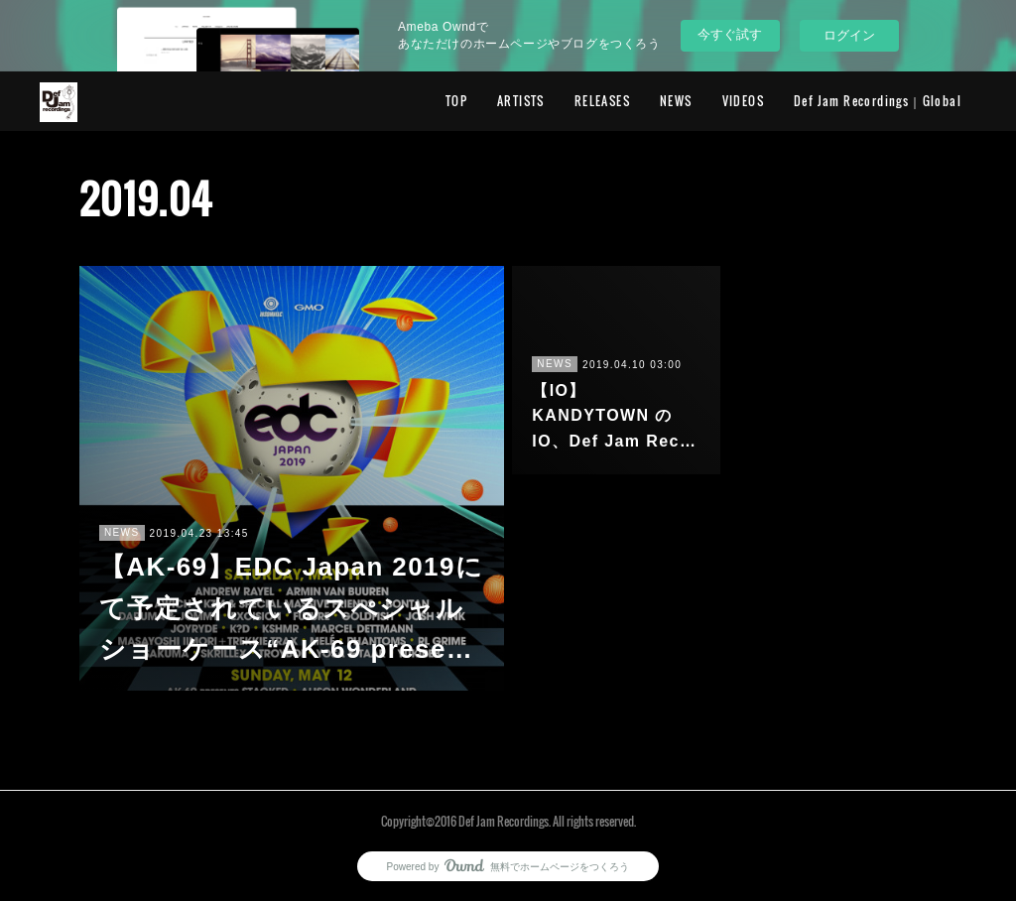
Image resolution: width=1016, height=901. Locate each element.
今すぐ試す (730, 34)
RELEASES (602, 100)
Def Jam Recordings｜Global (877, 100)
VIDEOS (743, 100)
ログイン (849, 35)
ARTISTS (521, 100)
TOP (456, 100)
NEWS (676, 100)
